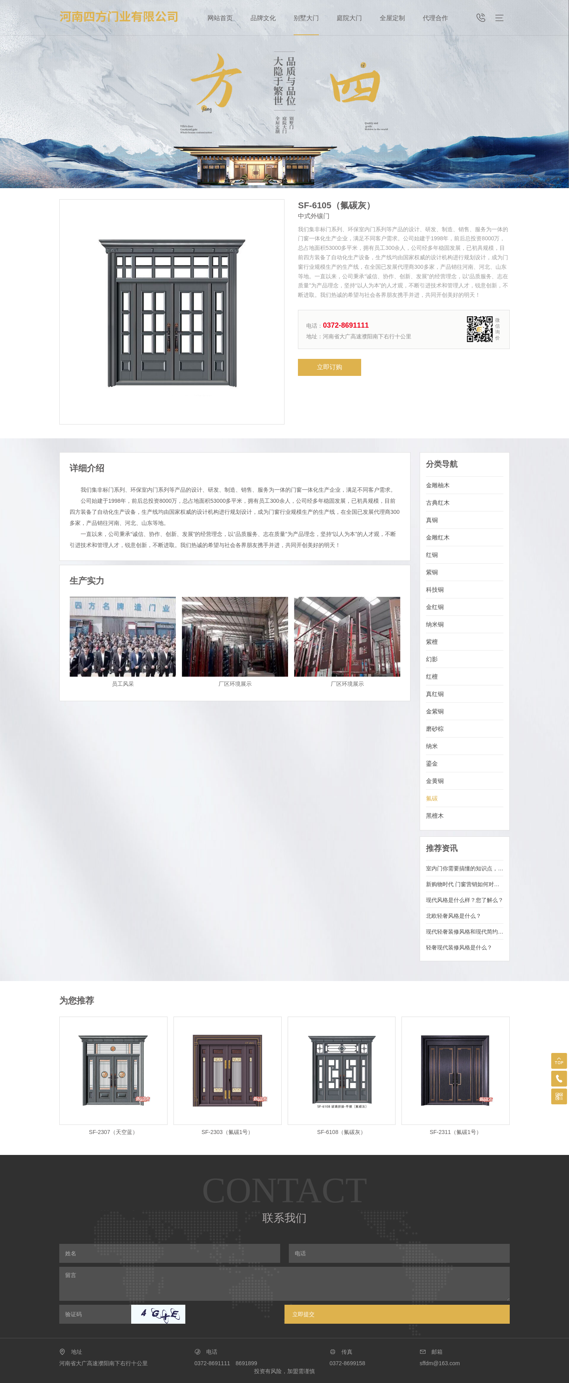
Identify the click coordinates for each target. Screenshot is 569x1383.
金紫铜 (435, 711)
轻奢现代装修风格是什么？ (459, 947)
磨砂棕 (435, 728)
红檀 (432, 676)
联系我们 (284, 1218)
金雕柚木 (438, 485)
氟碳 (432, 798)
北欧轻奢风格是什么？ (453, 916)
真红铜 (435, 694)
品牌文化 (263, 17)
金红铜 (435, 607)
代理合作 (435, 17)
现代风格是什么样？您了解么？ (464, 900)
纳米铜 (435, 624)
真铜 (432, 520)
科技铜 (435, 589)
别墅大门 (306, 17)
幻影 (432, 659)
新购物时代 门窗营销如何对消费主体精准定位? (464, 884)
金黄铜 (435, 780)
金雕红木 (438, 537)
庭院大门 (349, 17)
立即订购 (329, 367)
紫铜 (432, 572)
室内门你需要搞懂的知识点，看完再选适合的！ (464, 868)
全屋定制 (392, 17)
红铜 (432, 554)
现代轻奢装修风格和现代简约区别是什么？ (464, 931)
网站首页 (220, 17)
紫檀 (432, 641)
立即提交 (303, 1314)
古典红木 (438, 502)
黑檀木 (435, 815)
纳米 (432, 746)
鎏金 (432, 763)
